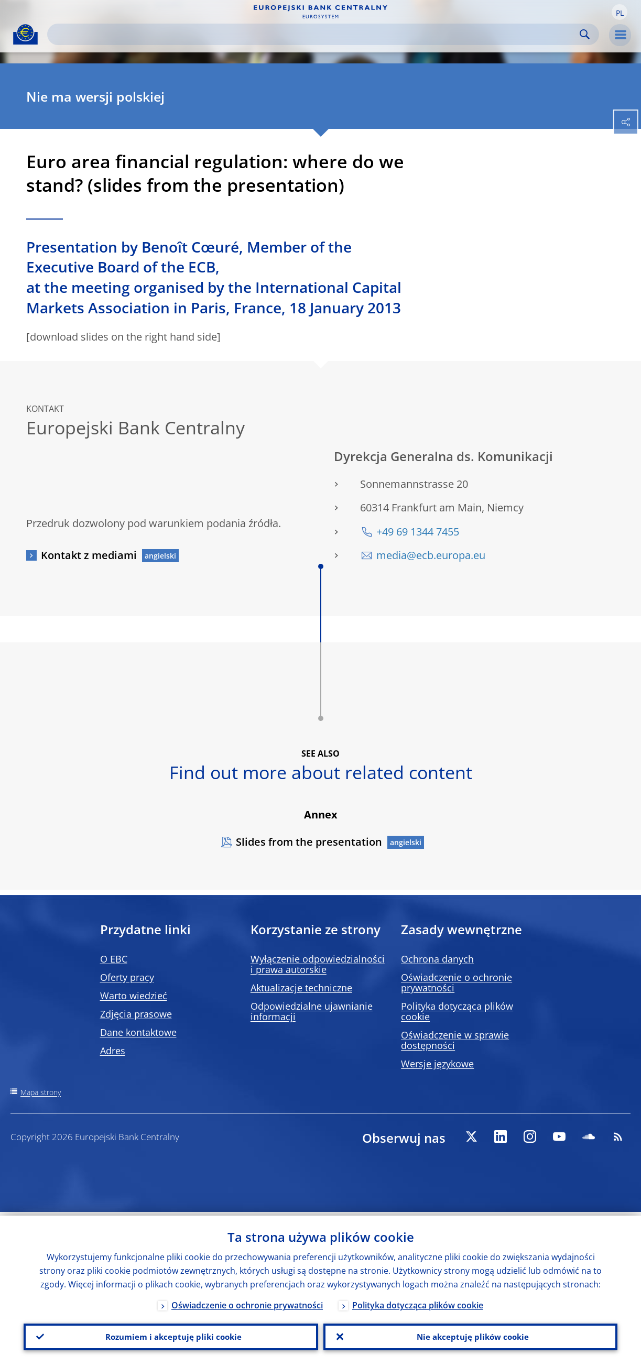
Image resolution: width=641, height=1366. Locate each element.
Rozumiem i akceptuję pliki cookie (170, 1335)
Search (584, 34)
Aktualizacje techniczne (301, 987)
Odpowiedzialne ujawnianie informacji (312, 1011)
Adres (112, 1050)
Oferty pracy (127, 977)
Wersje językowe (437, 1063)
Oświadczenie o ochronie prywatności (456, 982)
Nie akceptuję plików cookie (470, 1335)
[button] (619, 12)
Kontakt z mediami (89, 555)
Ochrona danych (437, 959)
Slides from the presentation (309, 842)
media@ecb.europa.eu (430, 555)
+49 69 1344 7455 (417, 531)
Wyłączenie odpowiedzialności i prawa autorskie (318, 964)
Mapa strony (40, 1092)
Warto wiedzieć (133, 995)
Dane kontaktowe (138, 1032)
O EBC (113, 959)
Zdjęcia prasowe (136, 1014)
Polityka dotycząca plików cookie (457, 1011)
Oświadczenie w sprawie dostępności (455, 1040)
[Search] (314, 34)
